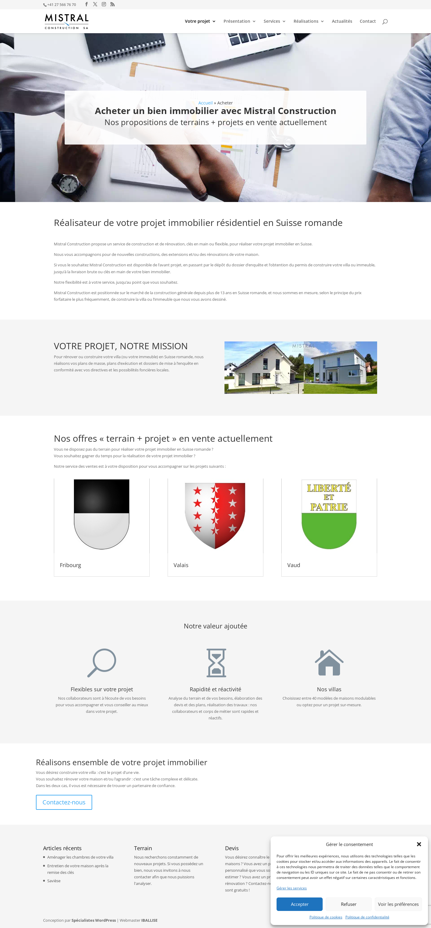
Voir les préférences (398, 904)
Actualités (342, 21)
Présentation (237, 21)
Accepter (300, 904)
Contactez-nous (64, 802)
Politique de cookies (325, 917)
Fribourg (70, 565)
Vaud (293, 565)
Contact (368, 21)
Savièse (53, 880)
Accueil (205, 103)
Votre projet (197, 21)
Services (272, 21)
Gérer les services (292, 888)
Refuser (348, 904)
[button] (419, 844)
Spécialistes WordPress (94, 920)
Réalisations (306, 21)
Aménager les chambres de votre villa (80, 857)
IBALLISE (149, 920)
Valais (181, 565)
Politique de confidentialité (367, 917)
